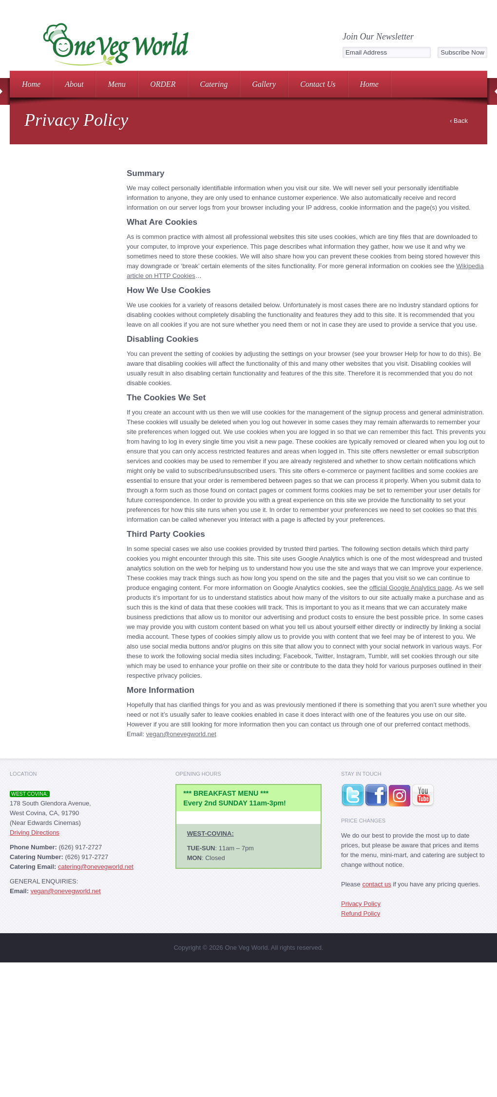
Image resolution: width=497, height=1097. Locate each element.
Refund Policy (360, 913)
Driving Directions (34, 832)
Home (31, 84)
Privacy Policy (361, 903)
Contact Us (317, 84)
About (74, 84)
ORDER (162, 84)
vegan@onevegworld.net (181, 734)
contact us (376, 884)
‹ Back (459, 120)
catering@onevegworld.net (96, 866)
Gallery (264, 84)
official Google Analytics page (410, 587)
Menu (116, 84)
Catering (214, 84)
